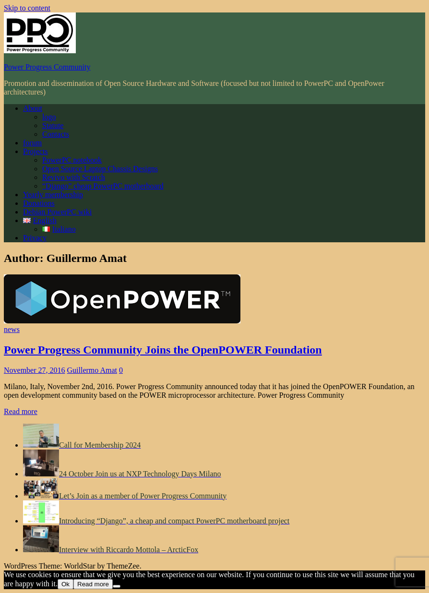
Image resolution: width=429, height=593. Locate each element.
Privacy (35, 238)
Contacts (55, 134)
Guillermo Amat (92, 370)
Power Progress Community (47, 67)
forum (32, 143)
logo (49, 117)
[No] (116, 586)
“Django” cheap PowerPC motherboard (103, 186)
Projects (35, 151)
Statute (52, 125)
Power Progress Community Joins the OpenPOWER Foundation (163, 350)
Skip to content (27, 8)
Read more (20, 411)
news (12, 329)
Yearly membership (53, 194)
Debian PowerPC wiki (57, 212)
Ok (65, 584)
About (32, 108)
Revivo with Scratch (73, 177)
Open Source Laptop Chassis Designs (100, 169)
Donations (39, 203)
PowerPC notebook (72, 160)
